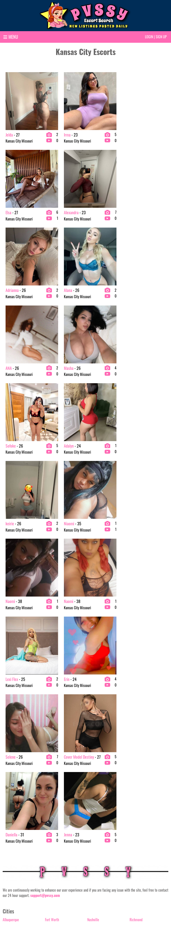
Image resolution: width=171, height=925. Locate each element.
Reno (90, 784)
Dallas (7, 770)
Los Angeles (52, 748)
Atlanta (7, 713)
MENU (10, 36)
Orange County (96, 734)
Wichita (135, 784)
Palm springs (95, 748)
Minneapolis (53, 784)
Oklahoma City (96, 727)
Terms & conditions (114, 906)
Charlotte (9, 748)
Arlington (9, 706)
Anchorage (9, 698)
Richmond (136, 691)
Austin (7, 720)
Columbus (9, 763)
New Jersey (94, 698)
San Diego (136, 734)
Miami (49, 770)
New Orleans (95, 706)
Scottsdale (137, 748)
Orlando (92, 741)
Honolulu (51, 706)
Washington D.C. (140, 777)
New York (93, 713)
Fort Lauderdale (13, 784)
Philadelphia (95, 755)
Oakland (92, 720)
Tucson (134, 770)
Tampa (134, 763)
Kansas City (52, 734)
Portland (92, 770)
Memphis (51, 763)
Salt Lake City (139, 720)
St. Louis (135, 713)
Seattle (134, 755)
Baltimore (9, 734)
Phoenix (92, 763)
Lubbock (50, 755)
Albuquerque (11, 691)
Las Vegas (51, 741)
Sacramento (137, 706)
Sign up (161, 36)
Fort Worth (52, 691)
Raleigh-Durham (97, 777)
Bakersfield (10, 727)
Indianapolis (53, 720)
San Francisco (139, 741)
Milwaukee (52, 777)
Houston (50, 713)
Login (149, 36)
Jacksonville (53, 727)
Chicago (8, 755)
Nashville (93, 691)
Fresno (49, 698)
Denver (7, 777)
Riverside (136, 698)
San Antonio (137, 727)
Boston (7, 741)
